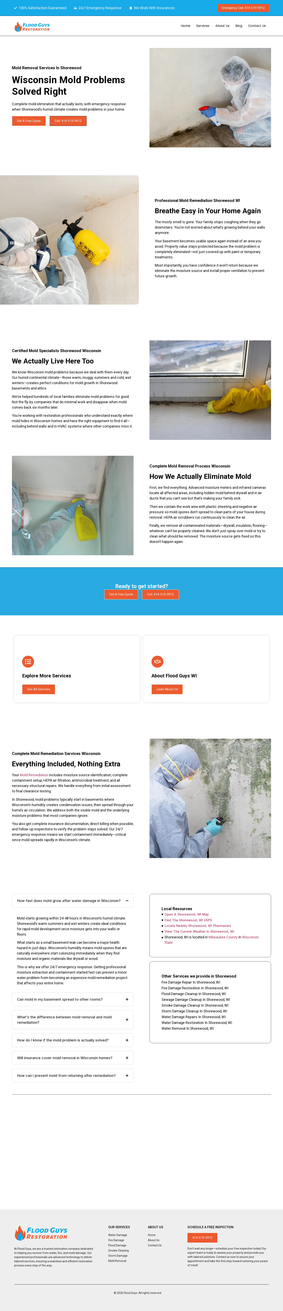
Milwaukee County (223, 937)
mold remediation (34, 775)
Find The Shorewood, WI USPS (188, 920)
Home (185, 25)
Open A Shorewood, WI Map (187, 914)
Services (202, 25)
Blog (238, 25)
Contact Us (257, 25)
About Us (222, 25)
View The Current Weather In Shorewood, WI (199, 931)
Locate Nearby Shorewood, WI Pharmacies (198, 926)
